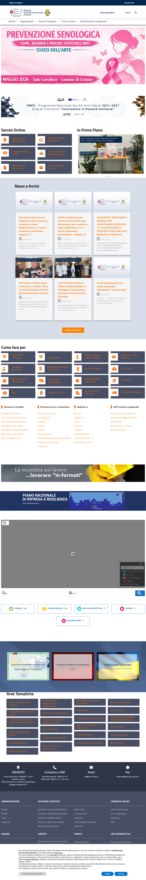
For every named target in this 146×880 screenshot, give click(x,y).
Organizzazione (28, 21)
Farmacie (126, 380)
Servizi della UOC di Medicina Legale (58, 153)
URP (112, 822)
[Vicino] (101, 593)
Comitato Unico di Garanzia (89, 743)
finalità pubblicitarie (31, 859)
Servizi (3, 817)
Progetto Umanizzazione (54, 737)
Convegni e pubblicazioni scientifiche (88, 702)
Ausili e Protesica (93, 368)
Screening (16, 357)
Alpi (14, 392)
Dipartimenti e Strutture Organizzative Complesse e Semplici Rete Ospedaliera (52, 811)
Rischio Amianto (50, 729)
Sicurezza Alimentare (120, 702)
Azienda (13, 21)
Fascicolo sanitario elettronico (57, 139)
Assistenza (16, 367)
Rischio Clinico (117, 743)
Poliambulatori (71, 620)
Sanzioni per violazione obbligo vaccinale (54, 721)
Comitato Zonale (85, 734)
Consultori (126, 368)
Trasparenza (82, 710)
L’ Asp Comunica (69, 21)
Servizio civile (116, 726)
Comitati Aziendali (119, 734)
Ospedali (126, 608)
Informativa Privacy (81, 842)
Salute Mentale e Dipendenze (93, 380)
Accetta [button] (121, 874)
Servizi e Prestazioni (49, 21)
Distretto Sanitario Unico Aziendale (51, 822)
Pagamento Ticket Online (20, 153)
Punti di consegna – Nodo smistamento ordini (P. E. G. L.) (22, 722)
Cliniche (52, 168)
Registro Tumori (56, 392)
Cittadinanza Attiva (18, 743)
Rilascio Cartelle (56, 165)
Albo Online (78, 826)
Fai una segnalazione (119, 813)
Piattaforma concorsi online (90, 718)
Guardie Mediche (52, 608)
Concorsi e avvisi (80, 813)
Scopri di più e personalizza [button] (32, 874)
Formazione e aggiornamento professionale (50, 703)
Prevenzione (18, 355)
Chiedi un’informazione (119, 809)
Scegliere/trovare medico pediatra (93, 356)
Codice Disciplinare (18, 751)
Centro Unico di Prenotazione (19, 140)
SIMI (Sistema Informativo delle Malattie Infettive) (122, 718)
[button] (3, 55)
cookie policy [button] (57, 853)
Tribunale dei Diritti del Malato (19, 733)
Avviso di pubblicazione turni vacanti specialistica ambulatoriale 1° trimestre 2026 (111, 286)
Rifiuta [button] (107, 874)
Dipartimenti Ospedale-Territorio (50, 817)
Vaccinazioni (54, 357)
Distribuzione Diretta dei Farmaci (57, 368)
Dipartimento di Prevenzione (19, 380)
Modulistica (78, 817)
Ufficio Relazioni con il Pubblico (19, 703)
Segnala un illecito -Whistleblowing (51, 747)
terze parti (53, 855)
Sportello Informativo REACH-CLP (87, 726)
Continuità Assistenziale (54, 381)
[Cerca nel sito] (134, 12)
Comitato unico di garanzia (55, 713)
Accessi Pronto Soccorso (92, 392)
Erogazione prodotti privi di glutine (22, 713)
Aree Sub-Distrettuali (90, 608)
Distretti (4, 813)
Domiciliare (16, 369)
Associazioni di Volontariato (121, 842)
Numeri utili (115, 817)
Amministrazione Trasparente (94, 21)
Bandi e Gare (79, 809)
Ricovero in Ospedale (132, 392)
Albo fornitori (116, 710)
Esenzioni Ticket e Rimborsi (129, 356)
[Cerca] (34, 593)
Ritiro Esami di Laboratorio (19, 167)
